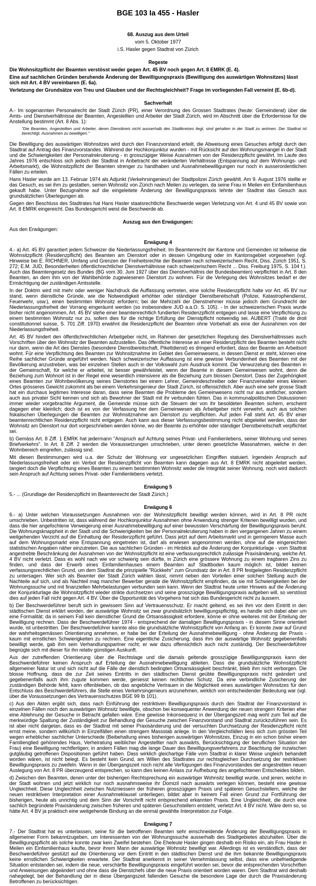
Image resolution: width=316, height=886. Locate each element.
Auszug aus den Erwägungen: (158, 222)
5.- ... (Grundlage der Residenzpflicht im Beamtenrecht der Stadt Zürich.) (89, 494)
